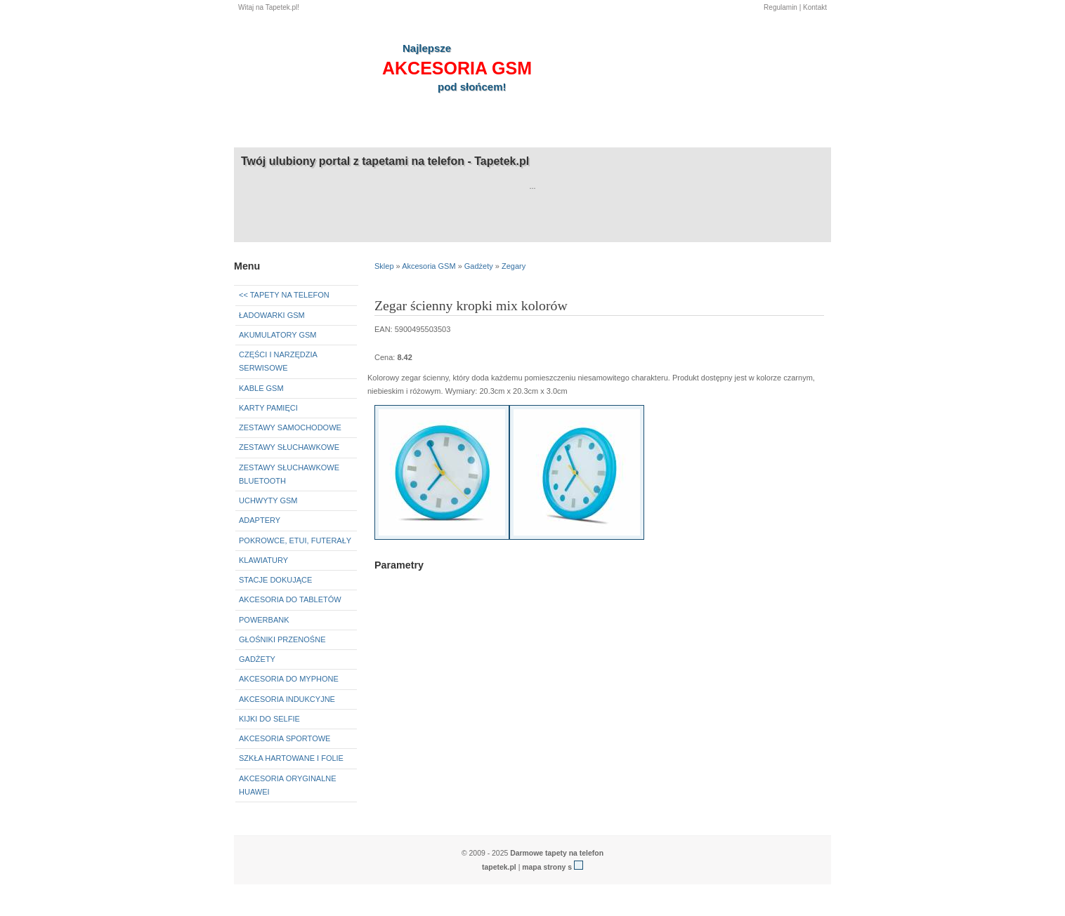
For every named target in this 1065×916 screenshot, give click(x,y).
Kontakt (815, 7)
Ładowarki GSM (272, 315)
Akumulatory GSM (277, 335)
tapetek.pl (499, 867)
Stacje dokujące (275, 580)
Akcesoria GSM (428, 266)
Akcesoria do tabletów (290, 599)
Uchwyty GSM (268, 500)
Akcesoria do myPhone (289, 679)
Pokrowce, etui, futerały (295, 540)
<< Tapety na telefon (284, 295)
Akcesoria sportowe (284, 738)
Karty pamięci (268, 408)
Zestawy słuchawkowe (289, 447)
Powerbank (264, 620)
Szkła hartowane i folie (291, 758)
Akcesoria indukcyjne (287, 699)
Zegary (513, 266)
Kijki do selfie (269, 719)
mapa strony (544, 867)
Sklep (384, 266)
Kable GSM (261, 388)
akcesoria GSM (457, 68)
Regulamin (780, 7)
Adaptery (259, 520)
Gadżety (257, 659)
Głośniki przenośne (282, 639)
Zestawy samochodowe (290, 427)
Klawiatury (263, 560)
